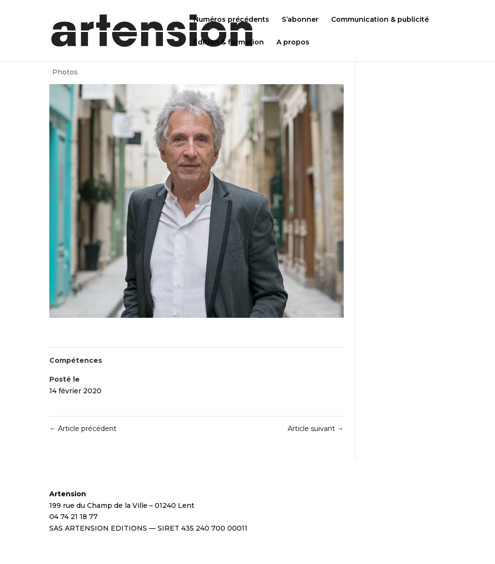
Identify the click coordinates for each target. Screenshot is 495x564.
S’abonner (300, 20)
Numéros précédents (231, 20)
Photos (65, 72)
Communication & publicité (380, 20)
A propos (293, 42)
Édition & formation (228, 42)
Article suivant (316, 428)
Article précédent (82, 428)
